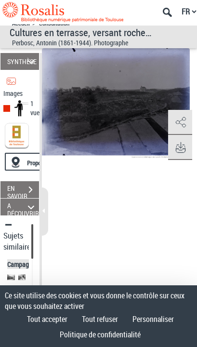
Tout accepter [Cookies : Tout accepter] (47, 319)
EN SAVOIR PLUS (23, 191)
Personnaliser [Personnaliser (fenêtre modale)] (153, 319)
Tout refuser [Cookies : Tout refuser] (100, 319)
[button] (180, 122)
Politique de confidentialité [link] (100, 334)
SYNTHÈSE (22, 61)
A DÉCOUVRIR (23, 207)
